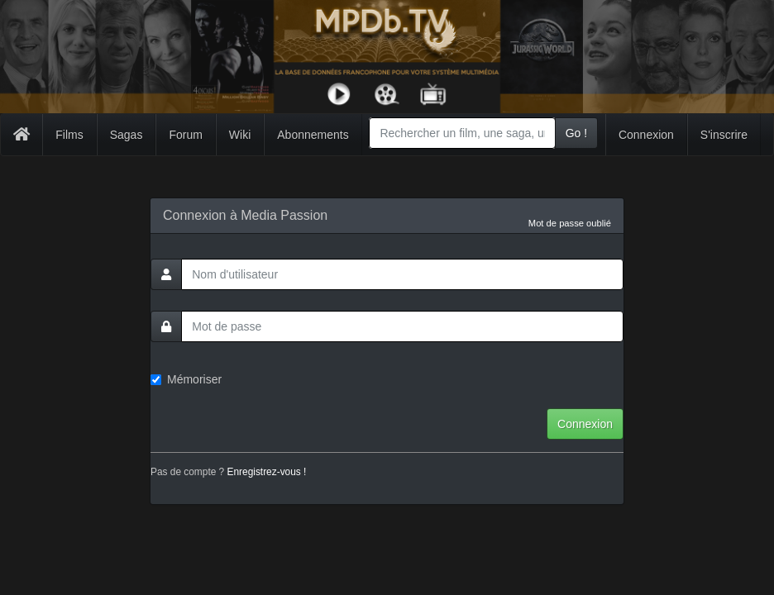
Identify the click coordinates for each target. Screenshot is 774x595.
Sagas (126, 134)
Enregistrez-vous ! (267, 472)
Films (69, 134)
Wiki (240, 134)
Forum (185, 134)
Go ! (576, 133)
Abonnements (312, 134)
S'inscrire (724, 134)
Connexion (646, 134)
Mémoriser (186, 379)
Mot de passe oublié (569, 223)
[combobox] (462, 133)
